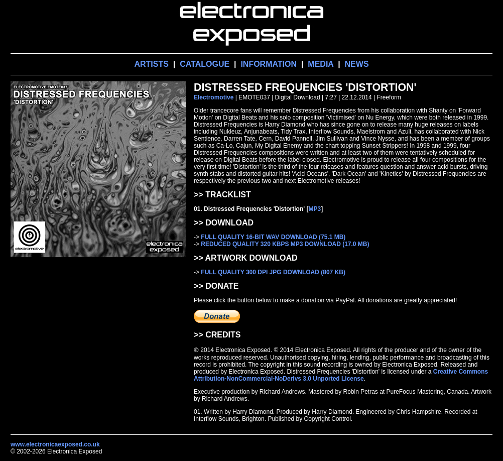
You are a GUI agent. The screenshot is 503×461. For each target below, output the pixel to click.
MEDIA (320, 64)
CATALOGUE (204, 64)
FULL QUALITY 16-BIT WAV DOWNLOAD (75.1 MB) (273, 237)
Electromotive (213, 97)
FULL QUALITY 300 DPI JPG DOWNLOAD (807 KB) (273, 272)
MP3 (314, 208)
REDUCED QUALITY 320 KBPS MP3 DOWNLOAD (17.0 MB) (285, 244)
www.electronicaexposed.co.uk (55, 444)
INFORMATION (268, 64)
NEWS (357, 64)
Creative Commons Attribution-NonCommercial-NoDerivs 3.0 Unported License (341, 375)
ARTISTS (151, 64)
